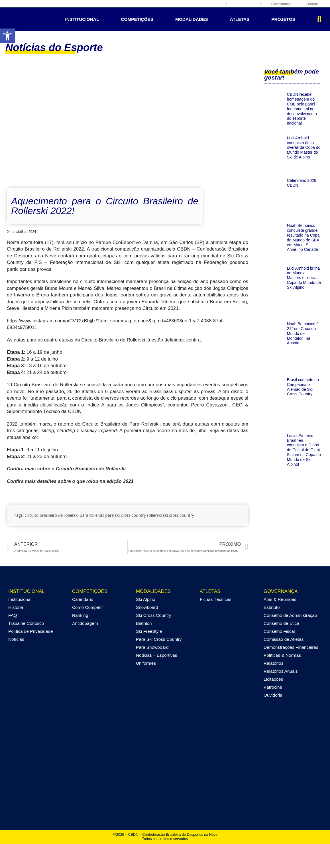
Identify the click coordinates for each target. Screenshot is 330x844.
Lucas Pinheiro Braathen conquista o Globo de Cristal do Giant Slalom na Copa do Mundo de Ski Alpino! (304, 450)
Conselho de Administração (290, 615)
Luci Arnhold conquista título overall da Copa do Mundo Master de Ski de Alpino (304, 147)
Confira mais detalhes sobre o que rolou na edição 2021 (70, 481)
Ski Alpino (145, 599)
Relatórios (273, 663)
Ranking (80, 615)
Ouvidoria (273, 695)
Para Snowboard (152, 647)
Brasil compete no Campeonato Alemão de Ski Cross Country (303, 386)
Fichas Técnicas (215, 599)
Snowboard (147, 607)
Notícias (16, 639)
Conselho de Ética (281, 623)
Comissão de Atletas (283, 639)
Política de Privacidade (30, 631)
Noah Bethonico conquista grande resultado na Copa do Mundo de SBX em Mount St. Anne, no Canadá (303, 237)
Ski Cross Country (153, 615)
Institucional (82, 19)
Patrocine (273, 687)
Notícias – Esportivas (156, 655)
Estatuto (272, 607)
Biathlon (144, 623)
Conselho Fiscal (279, 631)
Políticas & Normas (282, 655)
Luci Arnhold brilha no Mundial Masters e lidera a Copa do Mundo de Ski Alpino (304, 278)
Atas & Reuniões (280, 599)
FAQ (12, 615)
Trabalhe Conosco (26, 623)
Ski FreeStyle (149, 631)
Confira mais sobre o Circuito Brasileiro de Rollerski (66, 468)
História (15, 607)
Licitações (273, 679)
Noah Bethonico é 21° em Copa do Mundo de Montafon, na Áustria (303, 333)
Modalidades (191, 19)
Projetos (283, 19)
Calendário (82, 599)
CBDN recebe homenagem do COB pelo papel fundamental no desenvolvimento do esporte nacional (302, 108)
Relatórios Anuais (281, 671)
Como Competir (87, 607)
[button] (319, 19)
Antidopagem (85, 623)
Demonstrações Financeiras (291, 647)
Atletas (240, 19)
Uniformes (146, 663)
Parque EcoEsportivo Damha (126, 242)
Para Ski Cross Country (159, 639)
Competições (137, 19)
